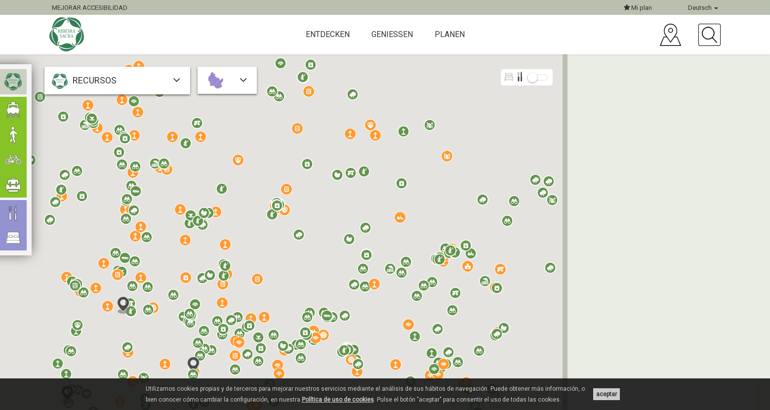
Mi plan (638, 7)
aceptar (606, 394)
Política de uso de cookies (338, 399)
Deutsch (703, 7)
